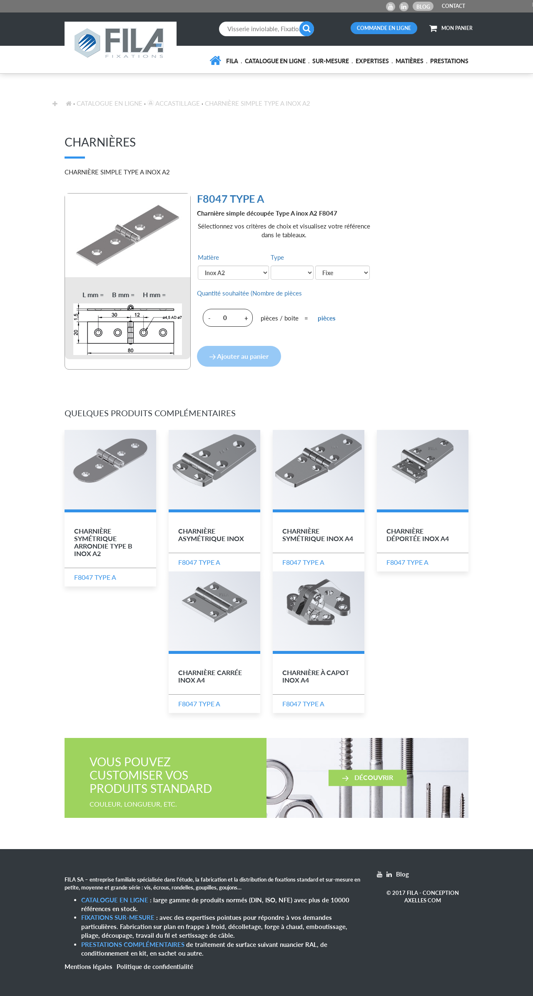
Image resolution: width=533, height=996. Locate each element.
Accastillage (173, 103)
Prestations (449, 61)
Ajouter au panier (239, 356)
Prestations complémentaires (132, 944)
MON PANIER (451, 28)
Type (277, 257)
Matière (208, 257)
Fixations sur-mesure (117, 917)
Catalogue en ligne (275, 61)
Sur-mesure (330, 61)
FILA (232, 61)
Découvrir (367, 777)
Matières (409, 61)
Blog (423, 7)
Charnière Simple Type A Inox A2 (257, 103)
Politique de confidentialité (155, 966)
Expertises (372, 61)
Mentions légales (88, 966)
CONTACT (453, 6)
